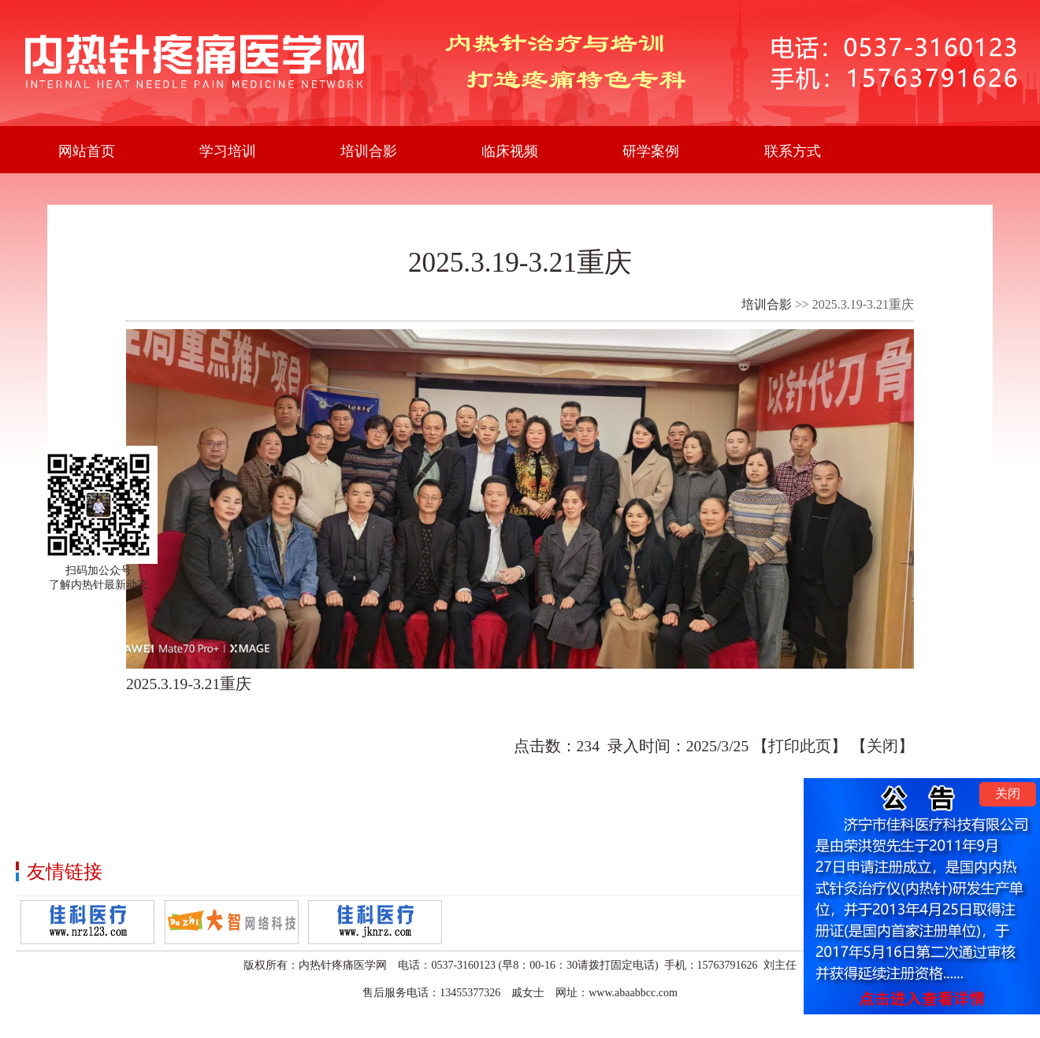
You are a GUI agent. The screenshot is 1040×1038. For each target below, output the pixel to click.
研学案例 (650, 151)
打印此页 (799, 746)
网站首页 (86, 151)
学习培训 (227, 151)
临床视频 (509, 151)
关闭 (882, 746)
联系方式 (792, 151)
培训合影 (368, 151)
